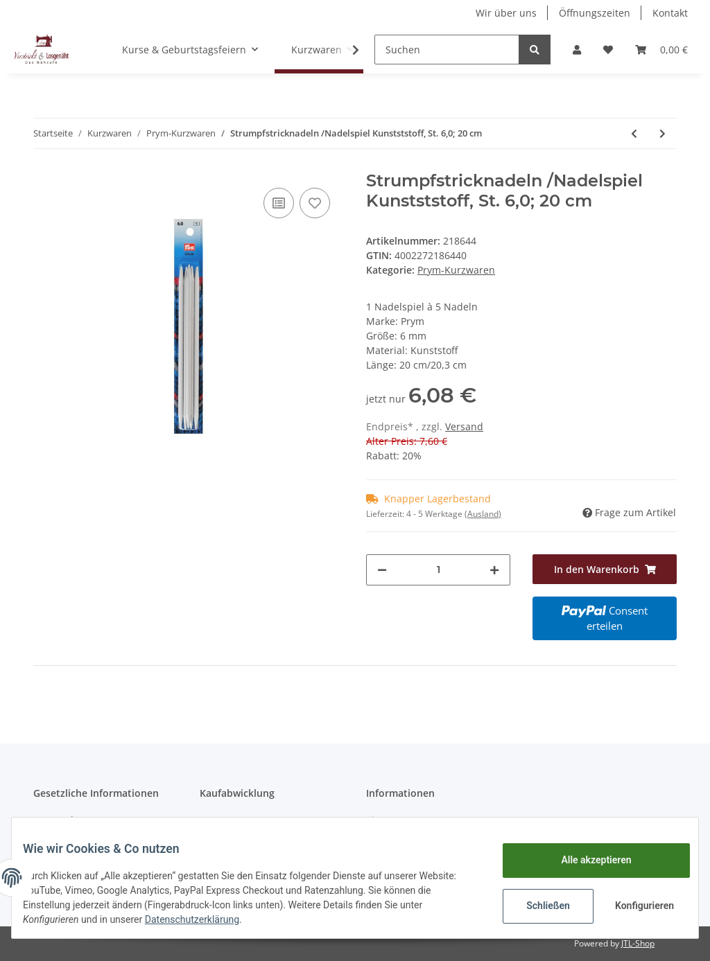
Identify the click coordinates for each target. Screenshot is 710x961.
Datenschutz (62, 820)
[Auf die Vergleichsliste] (278, 203)
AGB (209, 820)
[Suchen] (446, 49)
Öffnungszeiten (594, 12)
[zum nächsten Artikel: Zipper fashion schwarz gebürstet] (662, 133)
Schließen (537, 905)
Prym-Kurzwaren (456, 269)
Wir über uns (506, 12)
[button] (577, 49)
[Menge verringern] (382, 570)
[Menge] (438, 570)
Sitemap (385, 820)
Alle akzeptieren (585, 859)
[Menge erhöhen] (494, 570)
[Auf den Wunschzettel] (315, 203)
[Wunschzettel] (608, 49)
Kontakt (670, 12)
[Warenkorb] (661, 49)
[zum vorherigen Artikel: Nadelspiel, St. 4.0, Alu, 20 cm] (634, 133)
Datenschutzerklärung (203, 919)
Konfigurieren (634, 905)
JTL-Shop (638, 943)
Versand (464, 426)
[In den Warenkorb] (604, 569)
